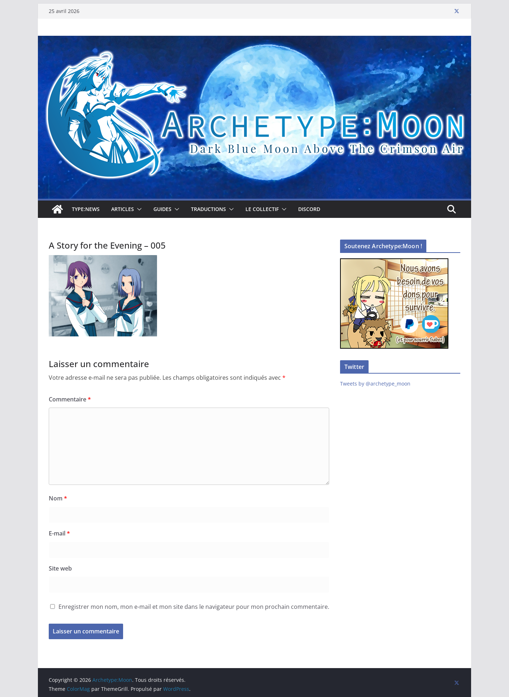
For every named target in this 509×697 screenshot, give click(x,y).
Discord (309, 209)
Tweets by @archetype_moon (375, 383)
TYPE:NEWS (86, 209)
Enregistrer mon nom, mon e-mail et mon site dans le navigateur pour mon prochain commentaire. (193, 607)
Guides (162, 209)
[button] (138, 209)
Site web (60, 568)
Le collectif (262, 209)
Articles (122, 209)
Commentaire (70, 399)
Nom (58, 498)
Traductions (208, 209)
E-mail (59, 533)
